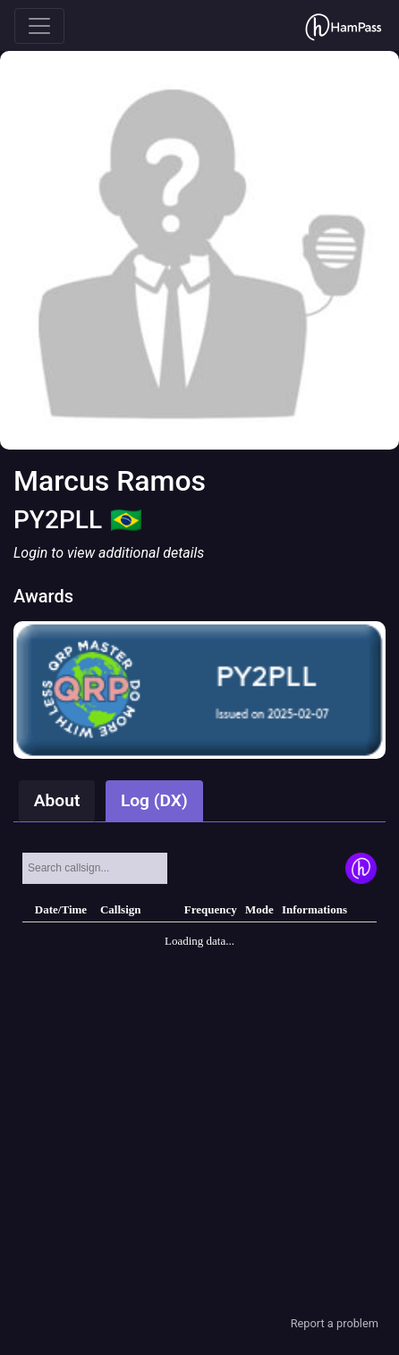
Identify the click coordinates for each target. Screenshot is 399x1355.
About (57, 800)
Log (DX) (154, 800)
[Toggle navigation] (39, 26)
